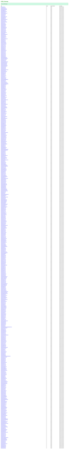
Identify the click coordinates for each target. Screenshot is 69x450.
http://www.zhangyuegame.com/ (4, 419)
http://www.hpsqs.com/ (3, 163)
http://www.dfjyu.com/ (3, 247)
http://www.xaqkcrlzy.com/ (3, 369)
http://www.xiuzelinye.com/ (4, 301)
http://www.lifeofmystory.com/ (4, 62)
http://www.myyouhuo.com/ (4, 277)
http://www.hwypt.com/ (3, 94)
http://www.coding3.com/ (3, 179)
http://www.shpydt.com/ (3, 338)
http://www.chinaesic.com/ (3, 374)
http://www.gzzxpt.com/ (3, 103)
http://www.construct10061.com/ (4, 320)
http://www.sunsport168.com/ (4, 116)
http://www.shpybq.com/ (3, 282)
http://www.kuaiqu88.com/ (3, 168)
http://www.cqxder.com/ (3, 352)
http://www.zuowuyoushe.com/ (4, 65)
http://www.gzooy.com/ (3, 26)
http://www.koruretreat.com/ (4, 200)
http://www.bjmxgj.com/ (3, 124)
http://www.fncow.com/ (3, 40)
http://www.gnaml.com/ (3, 31)
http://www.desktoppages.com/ (4, 421)
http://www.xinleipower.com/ (4, 199)
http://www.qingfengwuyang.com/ (4, 178)
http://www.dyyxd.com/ (3, 231)
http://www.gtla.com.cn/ (3, 337)
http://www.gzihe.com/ (3, 49)
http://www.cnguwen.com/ (3, 307)
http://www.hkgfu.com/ (3, 268)
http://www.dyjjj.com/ (3, 193)
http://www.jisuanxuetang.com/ (4, 283)
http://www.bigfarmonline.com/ (4, 176)
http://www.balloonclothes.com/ (4, 293)
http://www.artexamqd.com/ (4, 8)
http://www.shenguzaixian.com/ (4, 155)
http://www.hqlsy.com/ (3, 389)
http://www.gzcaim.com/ (3, 255)
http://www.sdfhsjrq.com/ (3, 187)
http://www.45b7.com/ (3, 39)
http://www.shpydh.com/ (3, 209)
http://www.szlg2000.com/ (3, 306)
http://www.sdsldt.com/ (3, 442)
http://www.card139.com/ (3, 413)
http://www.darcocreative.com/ (4, 276)
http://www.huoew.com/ (3, 392)
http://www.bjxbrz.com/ (3, 126)
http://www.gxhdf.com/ (3, 217)
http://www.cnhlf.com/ (3, 375)
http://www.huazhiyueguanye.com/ (4, 69)
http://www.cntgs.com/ (3, 210)
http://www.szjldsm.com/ (3, 42)
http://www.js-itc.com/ (3, 215)
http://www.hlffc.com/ (3, 33)
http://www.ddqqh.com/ (3, 384)
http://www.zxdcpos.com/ (3, 77)
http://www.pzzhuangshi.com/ (4, 429)
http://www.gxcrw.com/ (3, 436)
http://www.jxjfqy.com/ (3, 192)
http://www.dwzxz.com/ (3, 377)
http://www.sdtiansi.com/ (3, 330)
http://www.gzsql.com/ (3, 224)
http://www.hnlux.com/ (3, 85)
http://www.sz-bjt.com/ (3, 328)
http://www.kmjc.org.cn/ (3, 346)
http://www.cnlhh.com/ (3, 444)
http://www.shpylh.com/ (3, 324)
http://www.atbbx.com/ (3, 10)
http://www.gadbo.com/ (3, 130)
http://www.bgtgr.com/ (3, 108)
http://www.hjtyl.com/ (3, 400)
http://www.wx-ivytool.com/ (4, 95)
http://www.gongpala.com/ (3, 438)
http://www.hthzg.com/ (3, 48)
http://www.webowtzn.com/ (4, 351)
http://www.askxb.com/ (3, 23)
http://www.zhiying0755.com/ (4, 63)
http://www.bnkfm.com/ (3, 86)
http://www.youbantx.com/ (3, 390)
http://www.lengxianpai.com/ (4, 9)
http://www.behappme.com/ (4, 141)
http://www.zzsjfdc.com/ (3, 70)
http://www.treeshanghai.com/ (4, 107)
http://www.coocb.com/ (3, 216)
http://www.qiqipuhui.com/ (3, 430)
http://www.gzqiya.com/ (3, 114)
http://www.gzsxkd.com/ (3, 314)
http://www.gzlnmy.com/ (3, 72)
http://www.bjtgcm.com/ (3, 336)
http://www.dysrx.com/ (3, 110)
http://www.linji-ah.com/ (3, 237)
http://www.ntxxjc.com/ (3, 271)
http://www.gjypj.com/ (3, 161)
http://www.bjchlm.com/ (3, 46)
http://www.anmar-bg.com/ (4, 408)
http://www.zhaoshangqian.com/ (4, 381)
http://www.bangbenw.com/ (4, 366)
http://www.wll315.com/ (3, 332)
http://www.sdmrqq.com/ (3, 344)
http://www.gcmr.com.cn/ (3, 308)
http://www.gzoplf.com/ (3, 367)
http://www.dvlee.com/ (3, 354)
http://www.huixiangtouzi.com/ (4, 412)
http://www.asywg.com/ (3, 56)
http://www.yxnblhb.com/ (3, 244)
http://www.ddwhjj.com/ (3, 431)
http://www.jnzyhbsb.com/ (3, 278)
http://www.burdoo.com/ (3, 122)
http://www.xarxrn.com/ (3, 298)
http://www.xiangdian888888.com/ (4, 79)
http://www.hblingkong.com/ (4, 11)
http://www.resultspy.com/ (3, 240)
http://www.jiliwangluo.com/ (4, 284)
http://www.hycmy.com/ (3, 109)
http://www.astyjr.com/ (3, 153)
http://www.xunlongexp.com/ (4, 64)
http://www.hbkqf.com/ (3, 41)
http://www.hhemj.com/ (3, 397)
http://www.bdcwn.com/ (3, 428)
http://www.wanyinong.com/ (4, 238)
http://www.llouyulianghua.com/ (4, 252)
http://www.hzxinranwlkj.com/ (4, 407)
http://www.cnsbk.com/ (3, 25)
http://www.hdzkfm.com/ (3, 446)
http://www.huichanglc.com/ (4, 57)
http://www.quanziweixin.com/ (4, 118)
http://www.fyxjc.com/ (3, 343)
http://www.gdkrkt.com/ (3, 358)
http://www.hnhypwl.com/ (3, 305)
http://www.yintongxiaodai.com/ (4, 38)
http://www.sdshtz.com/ (3, 101)
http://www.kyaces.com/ (3, 391)
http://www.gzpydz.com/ (3, 223)
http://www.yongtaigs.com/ (4, 214)
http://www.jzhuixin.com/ (3, 139)
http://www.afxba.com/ (3, 270)
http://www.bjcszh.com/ (3, 148)
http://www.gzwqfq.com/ (3, 53)
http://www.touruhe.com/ (3, 185)
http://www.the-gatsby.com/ (4, 183)
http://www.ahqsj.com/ (3, 420)
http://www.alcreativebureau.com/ (4, 399)
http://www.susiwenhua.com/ (4, 398)
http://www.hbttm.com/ (3, 123)
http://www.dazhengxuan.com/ (4, 19)
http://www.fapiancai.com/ (3, 84)
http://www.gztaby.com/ (3, 435)
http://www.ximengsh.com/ (4, 221)
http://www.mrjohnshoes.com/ (4, 297)
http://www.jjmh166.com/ (3, 24)
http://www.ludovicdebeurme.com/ (4, 423)
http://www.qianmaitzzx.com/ (4, 16)
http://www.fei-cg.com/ (3, 316)
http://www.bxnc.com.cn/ (3, 236)
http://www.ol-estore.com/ (3, 170)
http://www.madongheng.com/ (4, 383)
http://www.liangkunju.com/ (4, 422)
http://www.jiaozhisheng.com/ (4, 370)
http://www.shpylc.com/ (3, 259)
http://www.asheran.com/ (3, 406)
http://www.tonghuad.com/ (3, 404)
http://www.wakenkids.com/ (4, 147)
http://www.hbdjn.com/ (3, 18)
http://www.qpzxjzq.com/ (3, 313)
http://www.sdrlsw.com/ (3, 309)
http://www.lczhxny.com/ (3, 207)
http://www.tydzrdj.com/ (3, 133)
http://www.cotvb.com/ (3, 263)
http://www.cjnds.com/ (3, 361)
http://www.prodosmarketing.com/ (4, 291)
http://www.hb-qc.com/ (3, 208)
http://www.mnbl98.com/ (3, 253)
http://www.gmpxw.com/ (3, 323)
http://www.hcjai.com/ (3, 117)
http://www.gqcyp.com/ (3, 315)
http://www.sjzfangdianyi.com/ (4, 246)
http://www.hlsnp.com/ (3, 177)
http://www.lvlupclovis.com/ (4, 362)
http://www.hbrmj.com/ (3, 87)
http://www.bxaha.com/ (3, 339)
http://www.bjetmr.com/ (3, 229)
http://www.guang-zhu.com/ (4, 382)
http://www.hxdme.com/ (3, 239)
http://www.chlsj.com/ (3, 131)
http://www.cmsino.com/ (3, 445)
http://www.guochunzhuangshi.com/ (4, 194)
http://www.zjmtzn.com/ (3, 55)
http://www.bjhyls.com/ (3, 359)
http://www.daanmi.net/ (3, 286)
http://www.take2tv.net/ (3, 171)
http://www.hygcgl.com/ (3, 140)
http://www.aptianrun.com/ (3, 169)
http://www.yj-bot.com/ (3, 269)
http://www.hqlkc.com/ (3, 405)
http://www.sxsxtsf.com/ (3, 275)
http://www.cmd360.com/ (3, 164)
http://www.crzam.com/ (3, 54)
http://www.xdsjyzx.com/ (3, 138)
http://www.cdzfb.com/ (3, 427)
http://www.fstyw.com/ (3, 376)
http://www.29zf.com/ (3, 76)
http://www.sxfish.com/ (3, 267)
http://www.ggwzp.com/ (3, 248)
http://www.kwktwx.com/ (3, 414)
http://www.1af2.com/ (3, 15)
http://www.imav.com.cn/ (3, 385)
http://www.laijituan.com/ (3, 345)
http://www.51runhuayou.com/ (4, 443)
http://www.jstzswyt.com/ (3, 162)
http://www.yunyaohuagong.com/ (4, 99)
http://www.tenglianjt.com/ (3, 245)
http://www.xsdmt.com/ (3, 198)
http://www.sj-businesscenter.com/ (4, 437)
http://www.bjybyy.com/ (3, 102)
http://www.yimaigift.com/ (3, 202)
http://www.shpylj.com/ (3, 145)
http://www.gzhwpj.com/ (3, 262)
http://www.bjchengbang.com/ (4, 206)
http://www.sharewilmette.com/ (4, 34)
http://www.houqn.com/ (3, 93)
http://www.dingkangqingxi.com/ (4, 347)
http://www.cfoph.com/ (3, 146)
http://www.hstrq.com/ (3, 115)
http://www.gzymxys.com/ (3, 232)
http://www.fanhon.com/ (3, 80)
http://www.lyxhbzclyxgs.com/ (4, 292)
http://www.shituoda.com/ (3, 125)
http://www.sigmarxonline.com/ (4, 299)
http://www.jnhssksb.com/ (3, 92)
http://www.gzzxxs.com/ (3, 78)
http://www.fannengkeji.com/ (4, 71)
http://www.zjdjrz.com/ (3, 156)
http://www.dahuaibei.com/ (4, 175)
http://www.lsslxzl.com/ (3, 360)
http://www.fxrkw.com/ (3, 353)
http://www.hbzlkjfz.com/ (3, 321)
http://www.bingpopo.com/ (3, 137)
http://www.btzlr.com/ (3, 254)
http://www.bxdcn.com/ (3, 154)
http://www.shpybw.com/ (3, 186)
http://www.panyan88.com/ (4, 201)
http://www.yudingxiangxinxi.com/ (4, 61)
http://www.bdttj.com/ (3, 160)
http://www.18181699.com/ (4, 368)
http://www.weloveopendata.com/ (4, 132)
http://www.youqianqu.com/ (4, 32)
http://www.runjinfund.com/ (4, 285)
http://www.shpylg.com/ (3, 191)
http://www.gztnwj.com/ (3, 100)
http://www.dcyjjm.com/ (3, 261)
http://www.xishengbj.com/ (3, 290)
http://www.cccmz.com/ (3, 260)
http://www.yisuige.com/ (3, 393)
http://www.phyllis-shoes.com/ (4, 415)
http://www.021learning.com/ (4, 184)
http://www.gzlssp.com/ (3, 222)
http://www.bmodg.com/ (3, 322)
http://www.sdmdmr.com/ (3, 331)
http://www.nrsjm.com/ (3, 47)
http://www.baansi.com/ (3, 329)
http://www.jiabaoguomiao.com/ (4, 225)
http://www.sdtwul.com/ (3, 17)
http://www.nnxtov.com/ (3, 230)
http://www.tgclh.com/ (3, 300)
